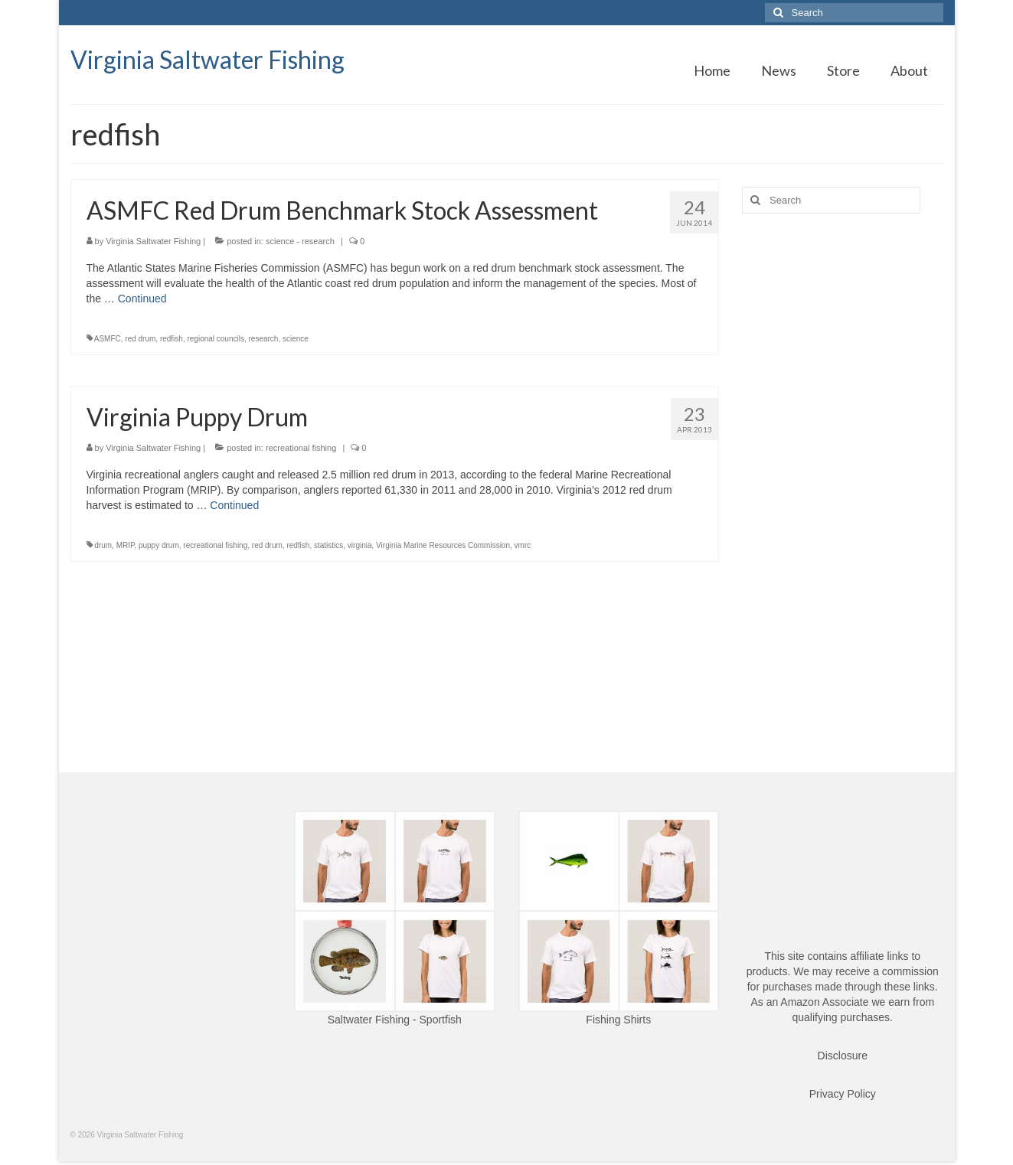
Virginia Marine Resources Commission (443, 545)
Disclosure (843, 1055)
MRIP (125, 545)
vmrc (523, 545)
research (264, 338)
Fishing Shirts (618, 1019)
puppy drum (159, 545)
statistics (328, 545)
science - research (300, 241)
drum (103, 545)
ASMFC (107, 338)
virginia (360, 545)
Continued (142, 298)
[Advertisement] (842, 466)
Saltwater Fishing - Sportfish (395, 1019)
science (296, 338)
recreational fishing (301, 447)
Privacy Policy (842, 1094)
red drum (140, 338)
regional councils (215, 338)
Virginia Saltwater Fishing (207, 59)
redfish (171, 338)
